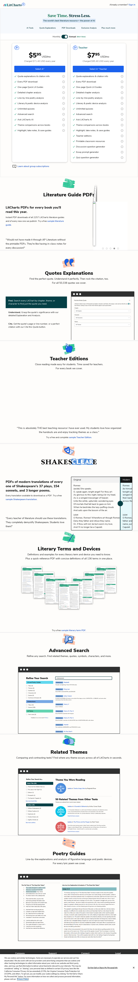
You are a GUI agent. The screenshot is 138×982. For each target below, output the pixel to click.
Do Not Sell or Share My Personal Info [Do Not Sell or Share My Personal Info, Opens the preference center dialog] (103, 968)
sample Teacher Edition (80, 437)
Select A (39, 69)
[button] (69, 36)
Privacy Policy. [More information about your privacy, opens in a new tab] (23, 979)
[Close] (134, 968)
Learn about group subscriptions (33, 166)
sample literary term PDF (73, 630)
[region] (69, 968)
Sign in (132, 4)
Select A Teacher (98, 69)
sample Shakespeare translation (21, 499)
